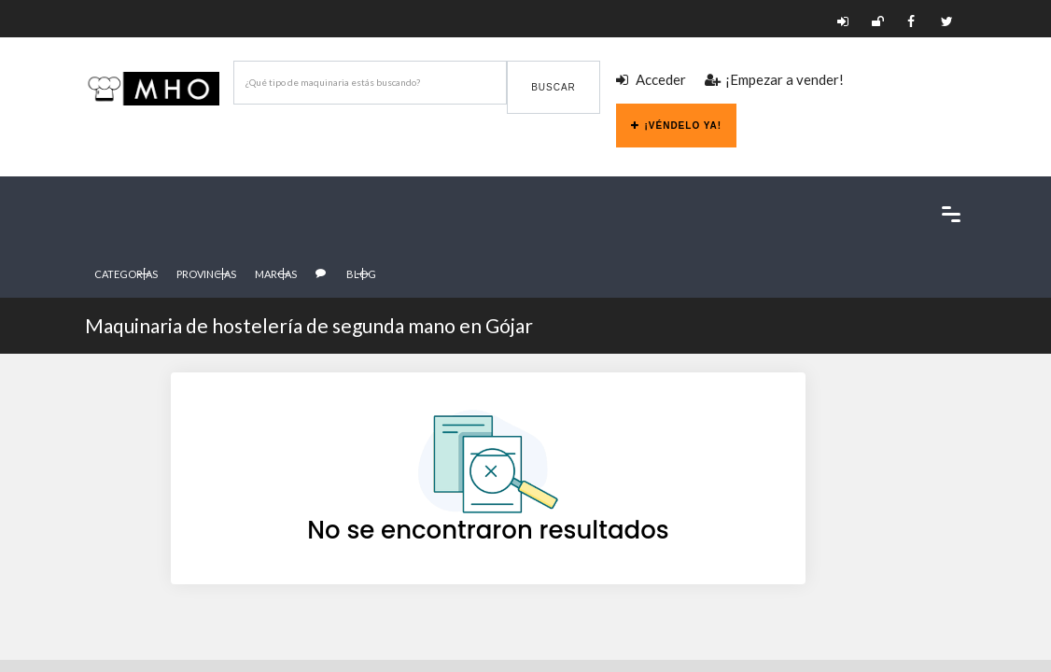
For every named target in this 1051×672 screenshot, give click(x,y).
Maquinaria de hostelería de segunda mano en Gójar (309, 325)
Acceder (651, 79)
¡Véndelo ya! (676, 125)
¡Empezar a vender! (774, 79)
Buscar (553, 87)
